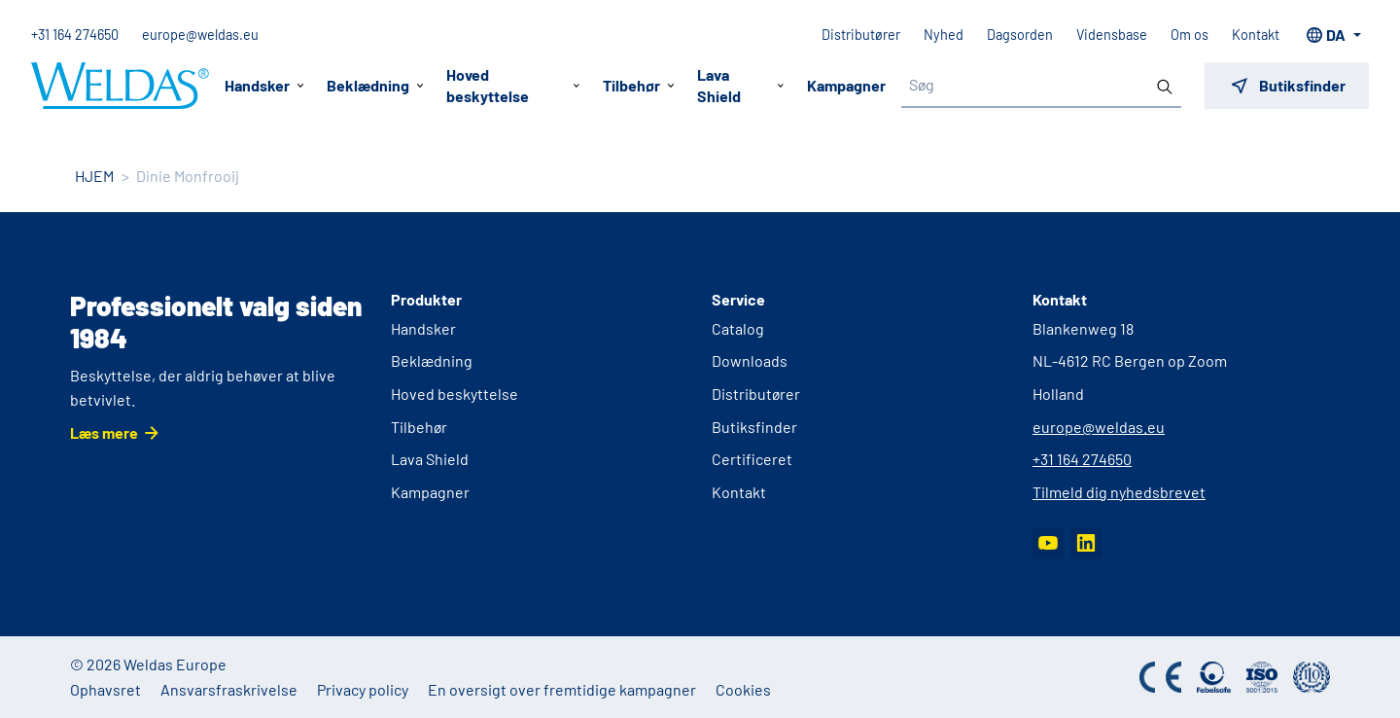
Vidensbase (1111, 34)
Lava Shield (430, 458)
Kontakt (1255, 34)
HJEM (94, 175)
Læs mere (104, 432)
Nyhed (943, 34)
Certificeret (752, 458)
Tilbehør (419, 426)
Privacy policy (362, 689)
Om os (1189, 34)
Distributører (861, 34)
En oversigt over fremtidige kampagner (562, 689)
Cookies (743, 689)
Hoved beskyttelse (454, 393)
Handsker (423, 328)
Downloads (750, 360)
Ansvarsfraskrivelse (229, 689)
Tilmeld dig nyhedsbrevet (1119, 492)
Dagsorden (1020, 34)
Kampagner (846, 85)
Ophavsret (105, 689)
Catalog (738, 328)
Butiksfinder (754, 426)
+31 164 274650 (75, 34)
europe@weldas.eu (200, 34)
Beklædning (431, 360)
